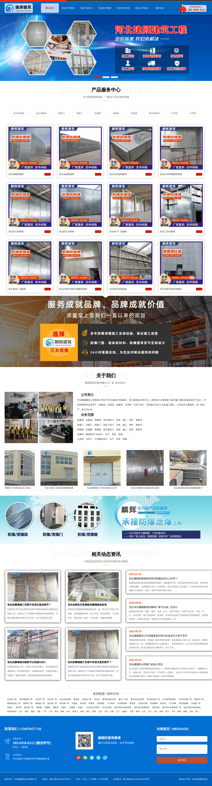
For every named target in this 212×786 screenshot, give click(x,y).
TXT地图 (92, 779)
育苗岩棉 (156, 707)
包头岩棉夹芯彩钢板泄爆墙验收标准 (87, 604)
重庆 (27, 711)
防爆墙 (72, 707)
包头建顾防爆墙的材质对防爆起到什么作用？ (153, 578)
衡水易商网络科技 (199, 779)
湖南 (94, 711)
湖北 (88, 711)
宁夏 (131, 711)
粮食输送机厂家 (13, 703)
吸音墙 (163, 703)
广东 (44, 711)
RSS (78, 779)
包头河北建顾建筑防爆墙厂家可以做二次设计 (153, 607)
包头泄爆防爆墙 (16, 174)
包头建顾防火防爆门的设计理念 (146, 664)
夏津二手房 (123, 699)
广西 (50, 711)
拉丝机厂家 (12, 699)
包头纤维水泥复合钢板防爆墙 (73, 289)
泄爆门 (64, 707)
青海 (137, 711)
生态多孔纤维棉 (93, 707)
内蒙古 (124, 711)
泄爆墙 (55, 707)
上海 (149, 711)
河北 (68, 711)
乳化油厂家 (52, 699)
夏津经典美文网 (109, 699)
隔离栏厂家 (28, 703)
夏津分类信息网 (137, 699)
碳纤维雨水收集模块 (122, 707)
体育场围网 (183, 703)
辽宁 (118, 711)
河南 (82, 711)
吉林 (112, 711)
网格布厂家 (199, 699)
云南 (191, 711)
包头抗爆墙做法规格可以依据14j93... (27, 662)
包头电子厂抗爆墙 (118, 231)
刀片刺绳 (111, 703)
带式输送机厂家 (153, 699)
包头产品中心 (86, 8)
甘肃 (38, 711)
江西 (106, 711)
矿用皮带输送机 (169, 699)
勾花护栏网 (142, 703)
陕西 (161, 711)
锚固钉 (10, 707)
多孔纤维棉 (107, 707)
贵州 (56, 711)
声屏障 (91, 703)
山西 (155, 711)
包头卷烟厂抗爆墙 (17, 289)
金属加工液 (86, 699)
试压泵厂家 (40, 699)
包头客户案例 (104, 8)
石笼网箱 (100, 703)
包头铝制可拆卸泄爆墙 (171, 289)
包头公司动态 (141, 8)
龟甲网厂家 (64, 703)
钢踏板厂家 (40, 703)
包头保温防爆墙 (66, 174)
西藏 (185, 711)
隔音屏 (132, 703)
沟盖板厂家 (196, 703)
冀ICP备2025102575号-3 (60, 779)
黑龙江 (75, 711)
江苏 (100, 711)
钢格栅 (39, 707)
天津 (173, 711)
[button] (97, 77)
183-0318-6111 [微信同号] (32, 743)
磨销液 (76, 699)
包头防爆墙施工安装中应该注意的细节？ (29, 604)
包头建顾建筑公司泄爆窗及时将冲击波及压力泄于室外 (158, 635)
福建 (32, 711)
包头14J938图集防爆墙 (171, 174)
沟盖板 (74, 703)
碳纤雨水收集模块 (141, 707)
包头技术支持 (123, 8)
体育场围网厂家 (26, 699)
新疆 (179, 711)
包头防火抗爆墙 (66, 231)
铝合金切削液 (65, 699)
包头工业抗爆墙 (167, 231)
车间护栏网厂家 (185, 699)
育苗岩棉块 (12, 711)
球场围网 (154, 703)
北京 (21, 711)
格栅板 (47, 707)
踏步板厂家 (52, 703)
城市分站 (159, 8)
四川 (167, 711)
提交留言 (182, 760)
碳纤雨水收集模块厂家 (171, 707)
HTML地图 (103, 779)
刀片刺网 (172, 703)
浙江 (197, 711)
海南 (62, 711)
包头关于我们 (68, 8)
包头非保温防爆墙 (118, 174)
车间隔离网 (122, 703)
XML (85, 779)
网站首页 (50, 8)
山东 (143, 711)
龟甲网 (83, 703)
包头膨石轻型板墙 (118, 289)
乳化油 (97, 699)
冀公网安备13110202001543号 (136, 779)
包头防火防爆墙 (16, 231)
